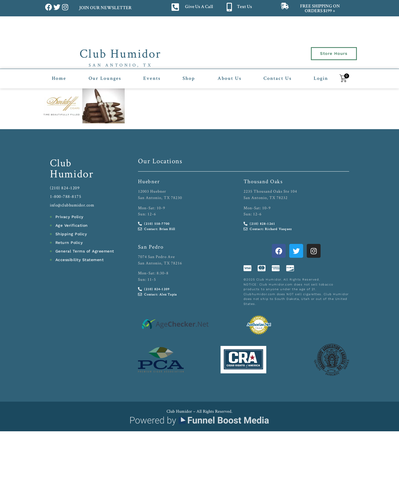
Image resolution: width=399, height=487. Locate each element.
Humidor (72, 173)
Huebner (149, 181)
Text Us (244, 7)
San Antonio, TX (121, 65)
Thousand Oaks (263, 181)
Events (151, 78)
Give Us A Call (199, 7)
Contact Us (277, 78)
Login (321, 78)
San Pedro (151, 246)
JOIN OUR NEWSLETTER (105, 8)
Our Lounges (105, 78)
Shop (189, 78)
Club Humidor (120, 53)
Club (61, 162)
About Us (229, 78)
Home (59, 78)
